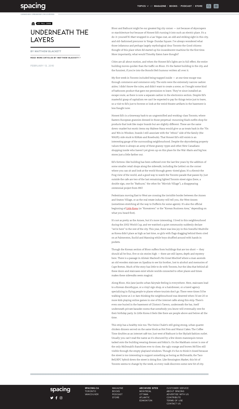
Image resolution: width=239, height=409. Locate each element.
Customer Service (178, 388)
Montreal (145, 391)
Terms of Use (175, 400)
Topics (143, 6)
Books (173, 6)
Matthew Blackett (48, 51)
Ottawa (143, 394)
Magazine (160, 6)
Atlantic (144, 397)
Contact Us (174, 403)
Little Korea (132, 208)
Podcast (186, 6)
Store (198, 6)
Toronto (90, 391)
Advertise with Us (178, 394)
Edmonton (146, 400)
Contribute (174, 397)
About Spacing (175, 391)
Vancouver (92, 394)
